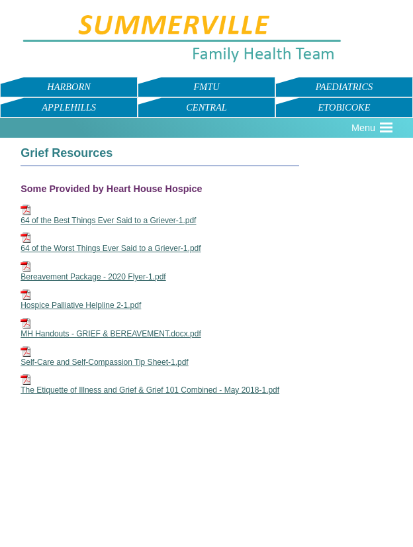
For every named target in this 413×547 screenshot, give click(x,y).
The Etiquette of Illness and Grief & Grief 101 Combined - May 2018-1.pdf (150, 390)
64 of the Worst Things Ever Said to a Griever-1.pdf (111, 248)
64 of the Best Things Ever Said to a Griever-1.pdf (108, 220)
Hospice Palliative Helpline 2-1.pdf (81, 305)
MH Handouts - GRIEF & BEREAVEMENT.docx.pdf (111, 333)
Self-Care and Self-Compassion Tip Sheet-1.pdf (104, 362)
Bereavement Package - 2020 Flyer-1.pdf (93, 276)
